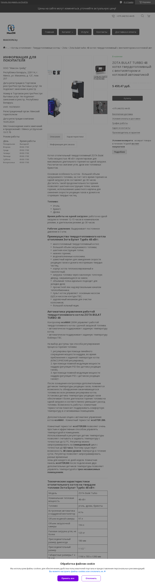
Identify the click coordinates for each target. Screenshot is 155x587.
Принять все (68, 578)
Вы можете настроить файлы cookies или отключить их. (76, 571)
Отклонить (91, 578)
